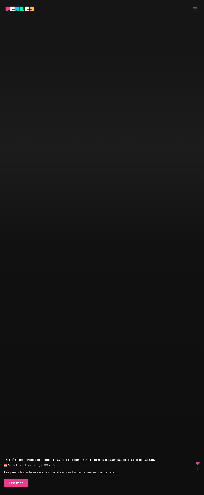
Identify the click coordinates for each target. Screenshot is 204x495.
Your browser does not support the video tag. (102, 247)
